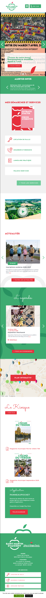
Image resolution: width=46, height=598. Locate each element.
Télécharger (18, 512)
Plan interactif (23, 378)
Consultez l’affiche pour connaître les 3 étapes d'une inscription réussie (23, 64)
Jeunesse (13, 263)
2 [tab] (23, 74)
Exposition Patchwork (16, 332)
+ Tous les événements (23, 351)
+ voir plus (11, 412)
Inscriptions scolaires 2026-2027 (18, 267)
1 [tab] (21, 74)
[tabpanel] (23, 38)
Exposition (13, 308)
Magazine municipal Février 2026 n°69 (23, 449)
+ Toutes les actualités (23, 280)
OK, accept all (19, 595)
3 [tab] (26, 74)
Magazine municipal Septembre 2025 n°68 (22, 481)
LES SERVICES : (23, 570)
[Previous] (2, 44)
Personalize (29, 595)
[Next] (43, 44)
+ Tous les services (28, 183)
